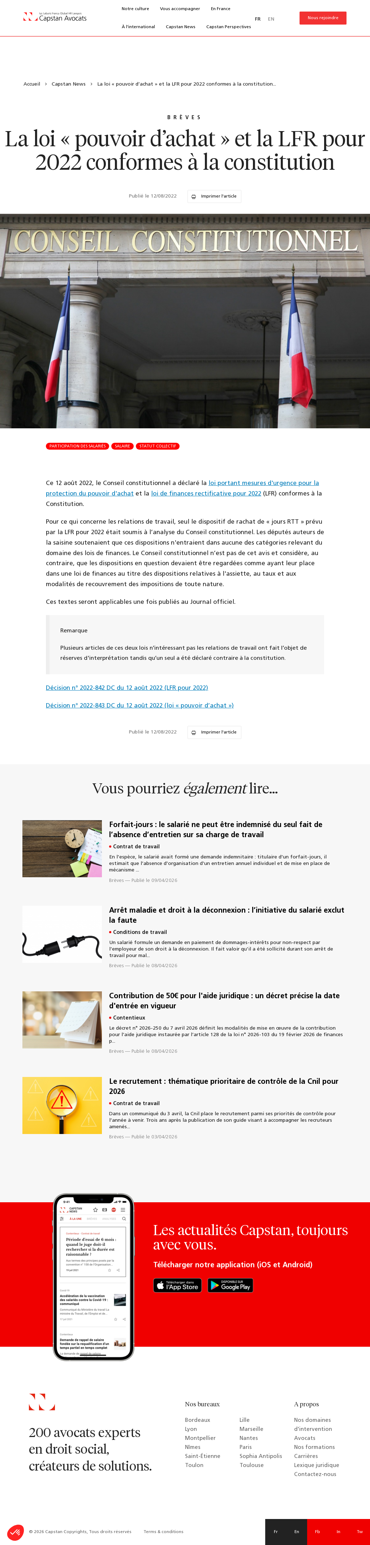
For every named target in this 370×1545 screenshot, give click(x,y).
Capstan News (180, 27)
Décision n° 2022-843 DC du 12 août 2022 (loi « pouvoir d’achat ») (140, 706)
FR (258, 19)
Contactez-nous (315, 1474)
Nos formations (314, 1447)
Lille (245, 1420)
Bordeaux (197, 1420)
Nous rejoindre (323, 18)
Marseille (251, 1429)
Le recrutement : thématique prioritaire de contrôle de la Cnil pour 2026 (224, 1087)
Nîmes (193, 1447)
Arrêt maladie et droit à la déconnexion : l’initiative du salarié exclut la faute (226, 916)
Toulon (194, 1465)
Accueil (31, 84)
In (338, 1532)
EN (271, 19)
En (296, 1532)
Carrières (306, 1456)
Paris (246, 1447)
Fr (276, 1532)
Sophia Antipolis (261, 1456)
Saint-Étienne (202, 1456)
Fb (317, 1532)
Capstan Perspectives (228, 27)
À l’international (138, 27)
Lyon (191, 1429)
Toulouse (252, 1465)
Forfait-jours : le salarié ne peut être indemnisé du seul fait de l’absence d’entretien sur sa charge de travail (215, 830)
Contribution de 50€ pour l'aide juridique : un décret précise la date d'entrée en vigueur (224, 1001)
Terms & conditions (163, 1532)
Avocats (304, 1438)
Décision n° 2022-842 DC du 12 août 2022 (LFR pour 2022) (127, 688)
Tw (360, 1532)
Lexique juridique (316, 1465)
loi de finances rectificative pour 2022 (206, 494)
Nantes (249, 1438)
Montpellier (200, 1438)
